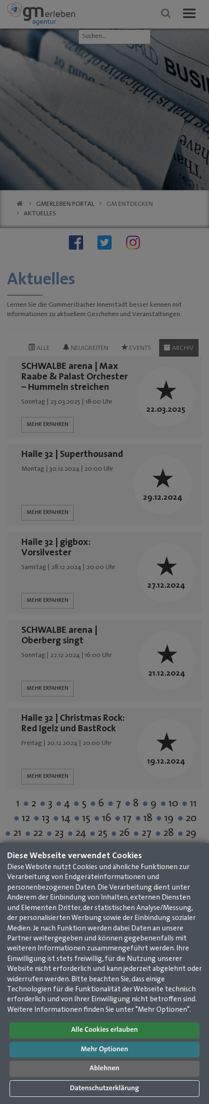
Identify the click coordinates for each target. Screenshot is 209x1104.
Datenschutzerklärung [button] (104, 1088)
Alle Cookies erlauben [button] (104, 1030)
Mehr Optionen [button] (104, 1049)
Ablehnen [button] (105, 1068)
